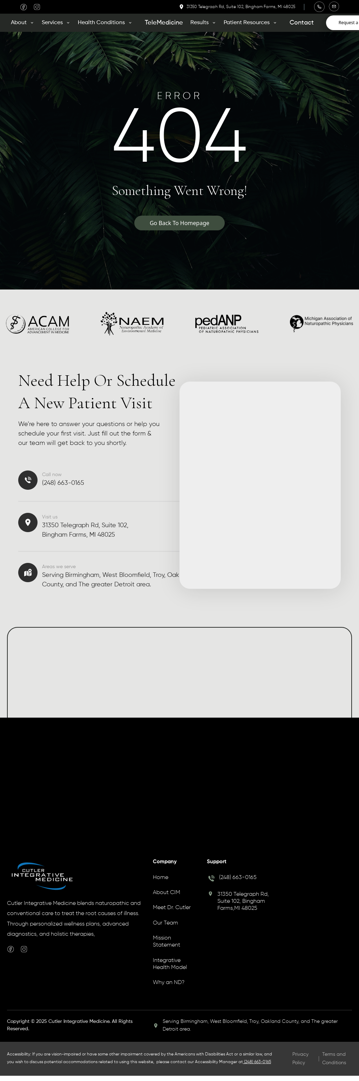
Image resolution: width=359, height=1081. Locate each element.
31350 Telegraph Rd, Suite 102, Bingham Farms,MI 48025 (243, 902)
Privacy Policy (300, 1058)
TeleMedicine (164, 23)
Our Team (165, 923)
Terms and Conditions (334, 1058)
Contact (302, 23)
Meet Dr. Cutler (172, 908)
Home (160, 877)
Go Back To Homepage (179, 223)
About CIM (166, 892)
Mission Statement (166, 941)
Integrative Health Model (170, 964)
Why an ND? (168, 982)
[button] (25, 23)
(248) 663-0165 (238, 877)
